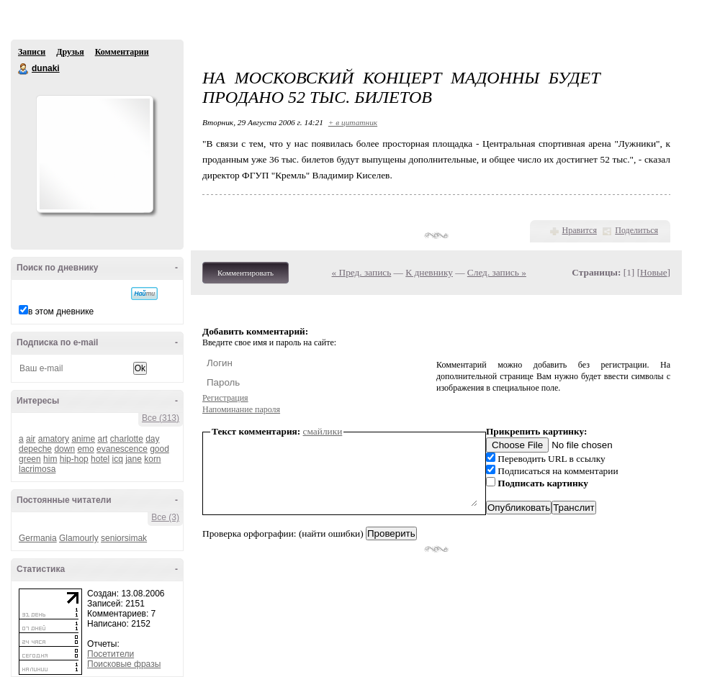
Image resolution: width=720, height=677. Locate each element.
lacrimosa (37, 469)
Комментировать (245, 272)
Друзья (70, 52)
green (30, 459)
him (50, 459)
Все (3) (165, 517)
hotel (100, 459)
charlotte (126, 439)
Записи (31, 52)
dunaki (24, 69)
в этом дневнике (61, 311)
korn (152, 459)
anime (83, 439)
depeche (35, 449)
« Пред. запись (362, 272)
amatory (53, 439)
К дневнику (429, 272)
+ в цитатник (352, 122)
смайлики (323, 431)
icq (117, 459)
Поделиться (636, 230)
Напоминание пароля (241, 409)
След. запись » (496, 272)
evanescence (122, 449)
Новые (653, 272)
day (152, 439)
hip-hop (74, 459)
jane (133, 459)
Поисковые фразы (124, 664)
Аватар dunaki (94, 154)
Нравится (579, 230)
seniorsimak (124, 538)
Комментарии (122, 52)
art (102, 439)
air (30, 439)
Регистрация (225, 398)
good (159, 449)
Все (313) (160, 418)
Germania (38, 538)
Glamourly (79, 538)
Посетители (110, 654)
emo (85, 449)
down (64, 449)
